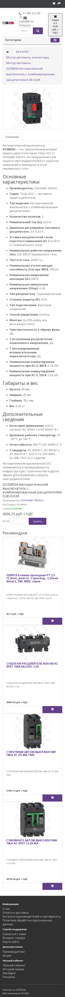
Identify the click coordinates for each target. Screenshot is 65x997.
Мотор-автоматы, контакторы (27, 57)
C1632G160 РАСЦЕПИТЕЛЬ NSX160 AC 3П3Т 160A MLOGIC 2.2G (32, 665)
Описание (12, 137)
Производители (14, 952)
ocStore (21, 990)
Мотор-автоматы (18, 63)
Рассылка (9, 977)
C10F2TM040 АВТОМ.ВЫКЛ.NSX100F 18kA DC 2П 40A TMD (31, 753)
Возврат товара (14, 938)
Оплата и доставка (15, 913)
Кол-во (6, 521)
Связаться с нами (14, 934)
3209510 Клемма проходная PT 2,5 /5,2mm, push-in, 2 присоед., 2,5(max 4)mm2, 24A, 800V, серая (32, 578)
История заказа (13, 969)
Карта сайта (11, 942)
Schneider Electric (32, 500)
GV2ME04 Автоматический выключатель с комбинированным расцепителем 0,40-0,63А (30, 74)
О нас (6, 909)
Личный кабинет (14, 965)
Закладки (9, 973)
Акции (7, 955)
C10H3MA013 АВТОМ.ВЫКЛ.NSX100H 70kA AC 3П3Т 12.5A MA (31, 841)
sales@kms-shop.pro (26, 23)
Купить (37, 521)
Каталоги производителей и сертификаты (31, 916)
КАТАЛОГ (22, 52)
